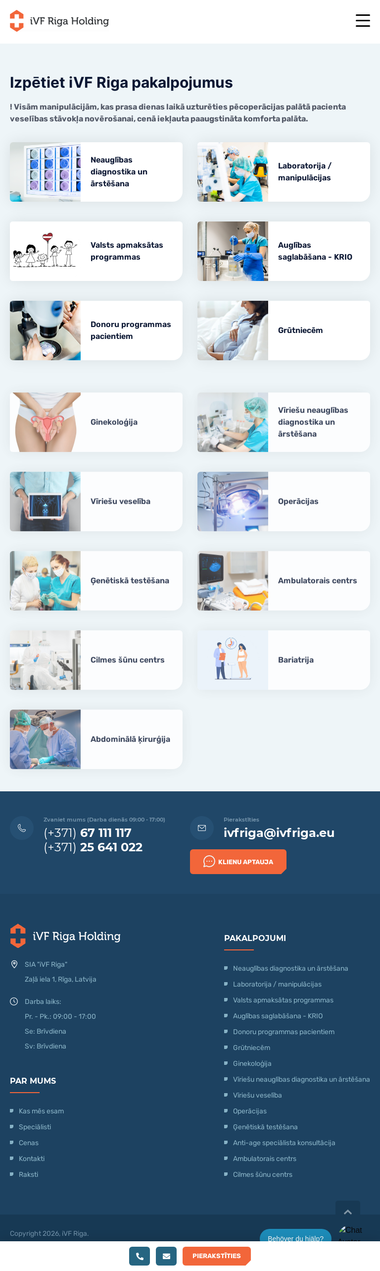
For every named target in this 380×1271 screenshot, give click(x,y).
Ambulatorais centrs (317, 593)
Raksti (28, 1174)
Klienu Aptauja (238, 861)
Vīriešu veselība (120, 514)
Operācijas (298, 514)
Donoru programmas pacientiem (131, 330)
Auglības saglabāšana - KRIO (315, 251)
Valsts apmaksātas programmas (127, 251)
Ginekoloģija (114, 435)
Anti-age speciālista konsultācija (284, 1143)
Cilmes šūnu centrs (128, 672)
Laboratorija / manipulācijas (305, 171)
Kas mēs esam (41, 1111)
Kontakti (32, 1159)
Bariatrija (296, 672)
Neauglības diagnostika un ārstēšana (119, 171)
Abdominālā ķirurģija (130, 752)
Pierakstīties (216, 1256)
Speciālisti (35, 1127)
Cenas (29, 1143)
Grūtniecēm (300, 330)
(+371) (88, 833)
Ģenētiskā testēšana (130, 593)
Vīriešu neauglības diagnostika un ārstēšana (313, 434)
